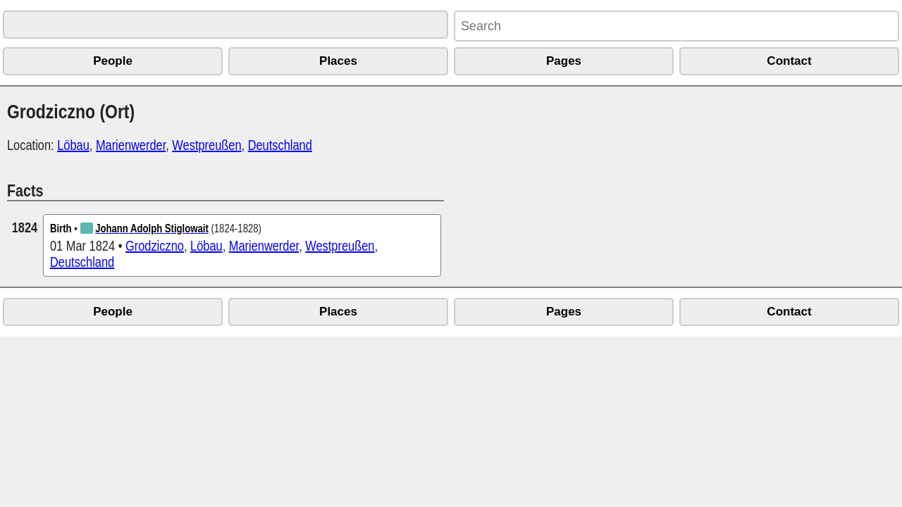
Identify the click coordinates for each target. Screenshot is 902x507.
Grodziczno (154, 245)
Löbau (73, 145)
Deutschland (280, 145)
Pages (563, 61)
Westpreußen (206, 145)
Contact (789, 61)
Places (338, 61)
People (112, 61)
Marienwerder (131, 145)
